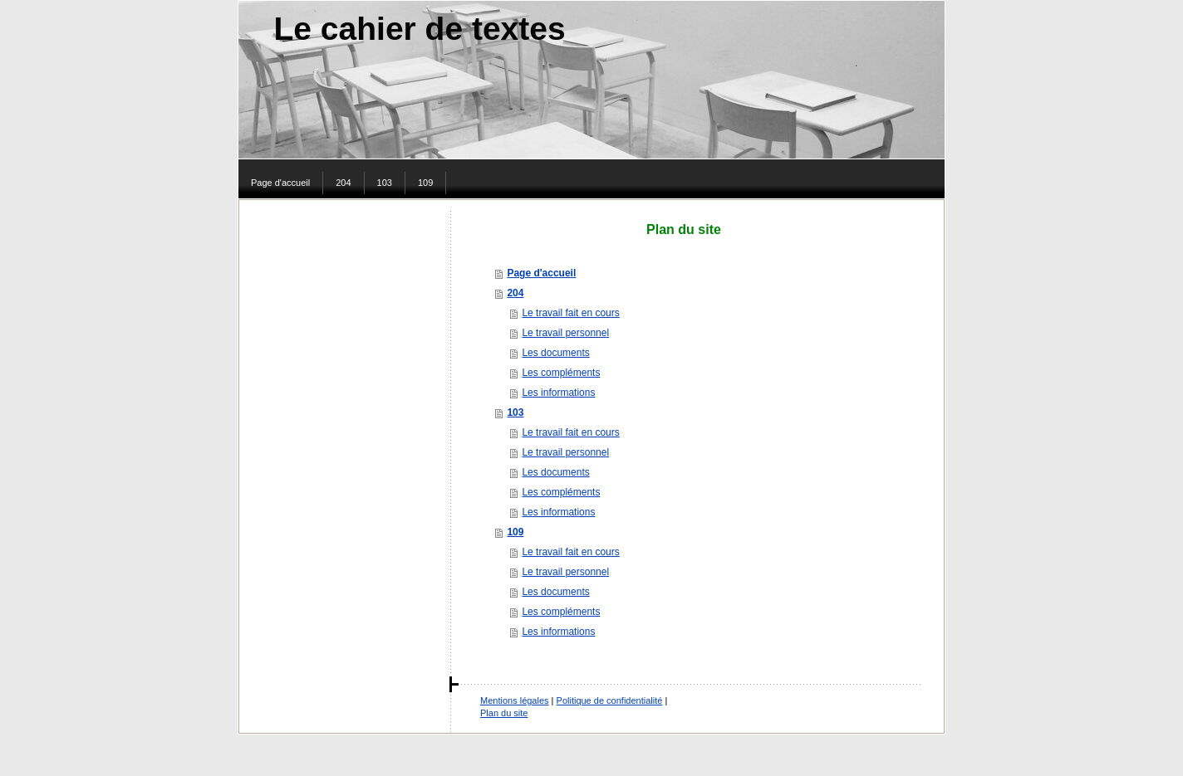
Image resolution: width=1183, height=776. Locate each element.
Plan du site (504, 713)
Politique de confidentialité (610, 700)
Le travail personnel (565, 333)
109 (515, 532)
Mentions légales (514, 700)
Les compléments (561, 372)
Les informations (558, 392)
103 (515, 412)
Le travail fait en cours (570, 313)
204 (515, 293)
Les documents (555, 353)
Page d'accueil (541, 273)
